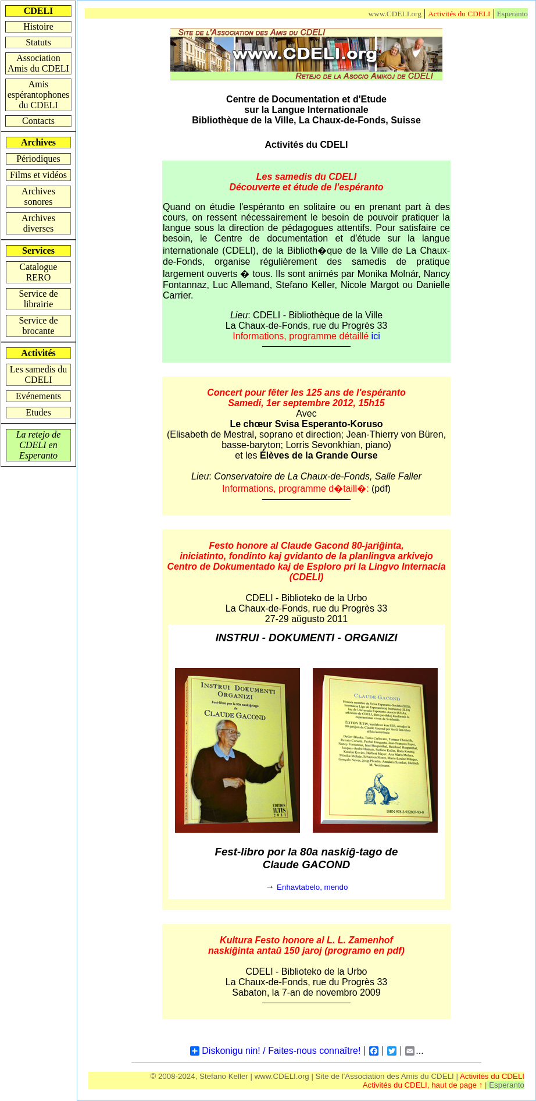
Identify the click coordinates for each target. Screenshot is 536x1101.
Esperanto (512, 13)
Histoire (38, 26)
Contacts (38, 121)
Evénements (38, 396)
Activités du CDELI (459, 13)
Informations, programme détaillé (306, 336)
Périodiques (38, 159)
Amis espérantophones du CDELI (39, 94)
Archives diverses (38, 223)
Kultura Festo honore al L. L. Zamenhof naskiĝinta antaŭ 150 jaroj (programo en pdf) (306, 945)
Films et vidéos (38, 175)
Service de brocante (38, 325)
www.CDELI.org (395, 13)
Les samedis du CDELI (38, 374)
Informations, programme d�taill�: (296, 488)
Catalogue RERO (39, 272)
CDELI (266, 315)
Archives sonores (38, 196)
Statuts (38, 42)
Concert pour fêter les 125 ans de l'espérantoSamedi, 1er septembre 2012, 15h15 (306, 398)
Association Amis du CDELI (38, 63)
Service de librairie (38, 299)
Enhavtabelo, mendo (312, 887)
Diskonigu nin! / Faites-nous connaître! (275, 1051)
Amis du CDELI (427, 1076)
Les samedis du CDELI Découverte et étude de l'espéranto (306, 182)
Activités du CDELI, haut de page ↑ (424, 1085)
